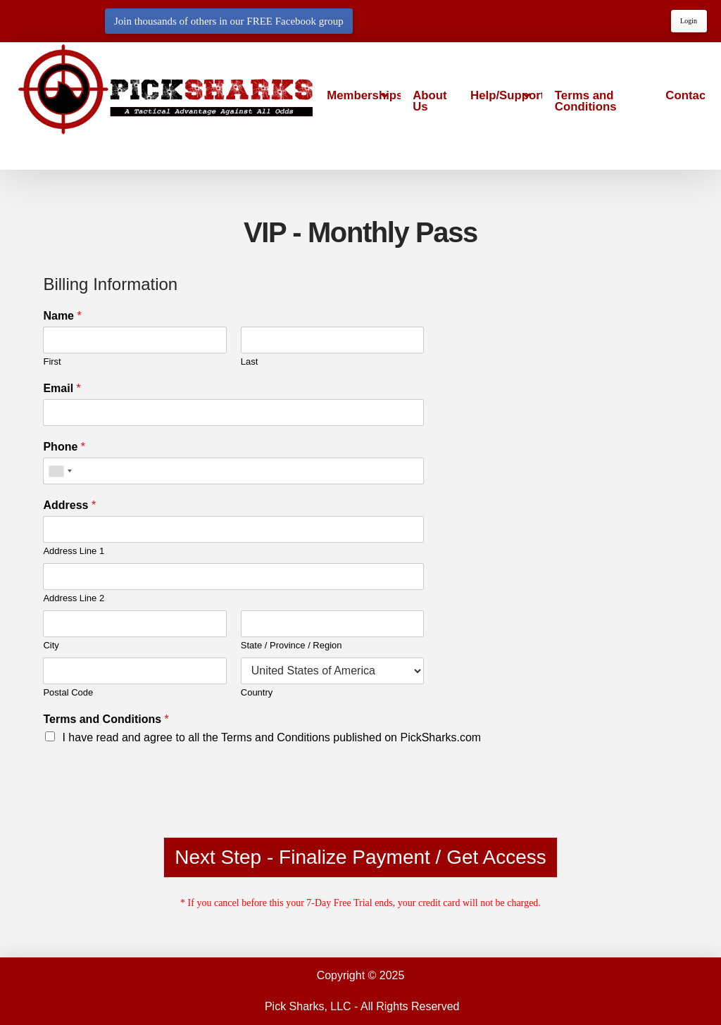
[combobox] (60, 471)
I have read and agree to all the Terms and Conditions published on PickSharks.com (271, 737)
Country (257, 692)
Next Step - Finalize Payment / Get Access (360, 857)
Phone (64, 447)
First (52, 361)
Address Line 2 (73, 598)
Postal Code (68, 692)
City (50, 645)
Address (69, 505)
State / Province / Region (291, 645)
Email (61, 388)
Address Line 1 (73, 551)
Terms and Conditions (105, 719)
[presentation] (150, 814)
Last (249, 361)
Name (62, 316)
